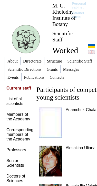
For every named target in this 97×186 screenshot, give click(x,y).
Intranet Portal (78, 15)
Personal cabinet (79, 5)
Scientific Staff (62, 36)
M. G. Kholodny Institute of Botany (64, 15)
